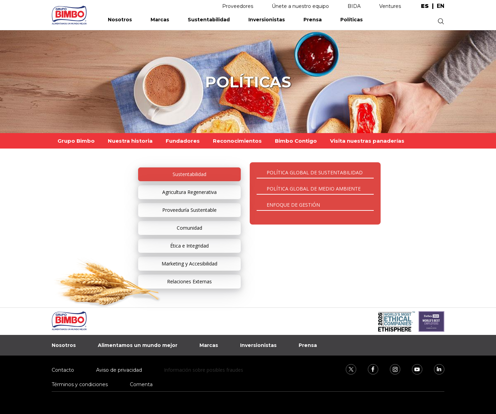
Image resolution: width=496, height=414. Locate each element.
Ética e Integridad (189, 245)
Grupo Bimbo (76, 141)
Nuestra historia (130, 141)
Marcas (160, 20)
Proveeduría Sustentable (189, 210)
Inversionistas (266, 20)
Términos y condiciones (80, 384)
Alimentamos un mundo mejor (137, 345)
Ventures (390, 6)
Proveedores (237, 6)
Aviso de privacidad (119, 370)
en (440, 6)
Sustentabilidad (209, 20)
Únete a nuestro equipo (300, 6)
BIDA (354, 6)
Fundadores (183, 141)
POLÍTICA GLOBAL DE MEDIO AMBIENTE (314, 188)
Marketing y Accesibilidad (189, 263)
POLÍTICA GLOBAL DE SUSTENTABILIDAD (315, 172)
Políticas (351, 20)
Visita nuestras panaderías (367, 141)
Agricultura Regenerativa (189, 192)
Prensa (312, 20)
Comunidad (189, 228)
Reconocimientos (237, 141)
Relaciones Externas (189, 281)
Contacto (63, 370)
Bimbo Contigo (296, 141)
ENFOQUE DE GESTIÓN (293, 204)
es (425, 6)
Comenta (141, 384)
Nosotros (120, 20)
